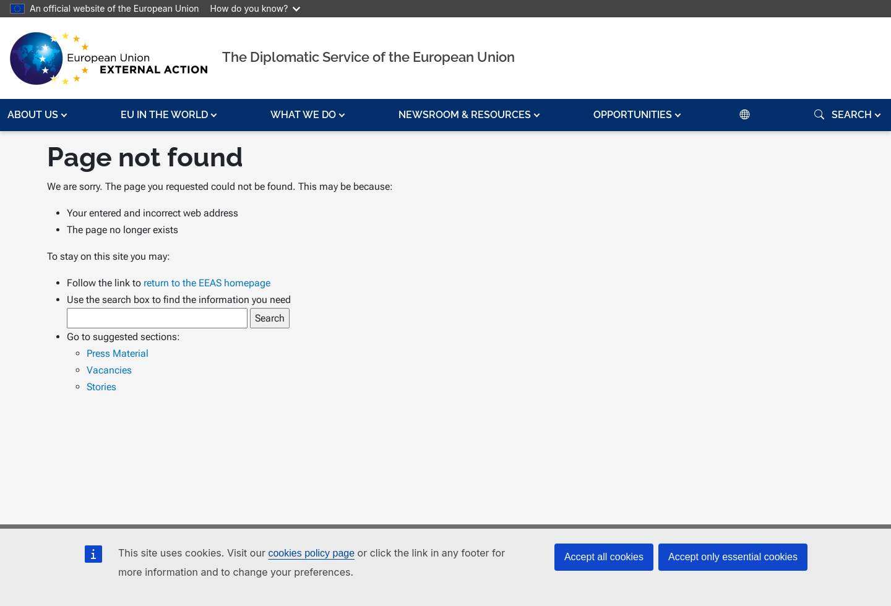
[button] (38, 115)
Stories (101, 387)
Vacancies (109, 370)
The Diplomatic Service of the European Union (368, 57)
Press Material (117, 353)
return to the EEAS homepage (207, 283)
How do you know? (255, 8)
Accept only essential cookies (733, 557)
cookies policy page (311, 553)
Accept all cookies (604, 557)
